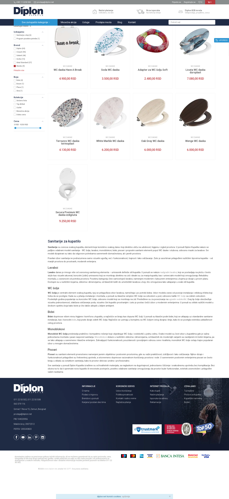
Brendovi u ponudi (90, 424)
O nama (85, 416)
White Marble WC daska (110, 166)
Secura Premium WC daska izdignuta (67, 239)
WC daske (20, 43)
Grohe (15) (21, 85)
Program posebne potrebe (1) (28, 64)
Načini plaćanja (157, 420)
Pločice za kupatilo (192, 420)
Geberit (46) (21, 81)
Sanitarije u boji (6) (24, 61)
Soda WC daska (110, 95)
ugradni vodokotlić (178, 325)
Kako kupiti (155, 416)
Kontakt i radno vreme (126, 424)
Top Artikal (21, 130)
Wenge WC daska (195, 166)
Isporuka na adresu (159, 424)
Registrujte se (189, 2)
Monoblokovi (101, 362)
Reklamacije (155, 428)
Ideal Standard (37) (24, 88)
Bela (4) (20, 106)
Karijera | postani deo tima (94, 428)
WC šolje (181, 321)
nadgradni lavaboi (168, 298)
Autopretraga (144, 35)
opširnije (126, 496)
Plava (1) (20, 113)
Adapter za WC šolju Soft (153, 95)
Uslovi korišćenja (123, 416)
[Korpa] (210, 3)
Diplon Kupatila (20, 29)
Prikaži (184, 35)
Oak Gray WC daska (152, 166)
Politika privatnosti (124, 420)
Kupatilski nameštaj (193, 424)
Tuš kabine (189, 416)
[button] (192, 22)
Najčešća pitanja (123, 428)
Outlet (19, 133)
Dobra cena (21, 140)
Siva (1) (19, 116)
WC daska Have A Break (68, 95)
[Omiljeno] (200, 2)
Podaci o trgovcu (90, 420)
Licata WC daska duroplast (195, 96)
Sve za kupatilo (35, 29)
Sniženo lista (22, 126)
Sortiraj (157, 35)
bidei (74, 345)
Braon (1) (20, 109)
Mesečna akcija (23, 137)
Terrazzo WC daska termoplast (67, 168)
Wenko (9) (21, 92)
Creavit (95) (21, 78)
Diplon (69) (21, 74)
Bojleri (187, 428)
